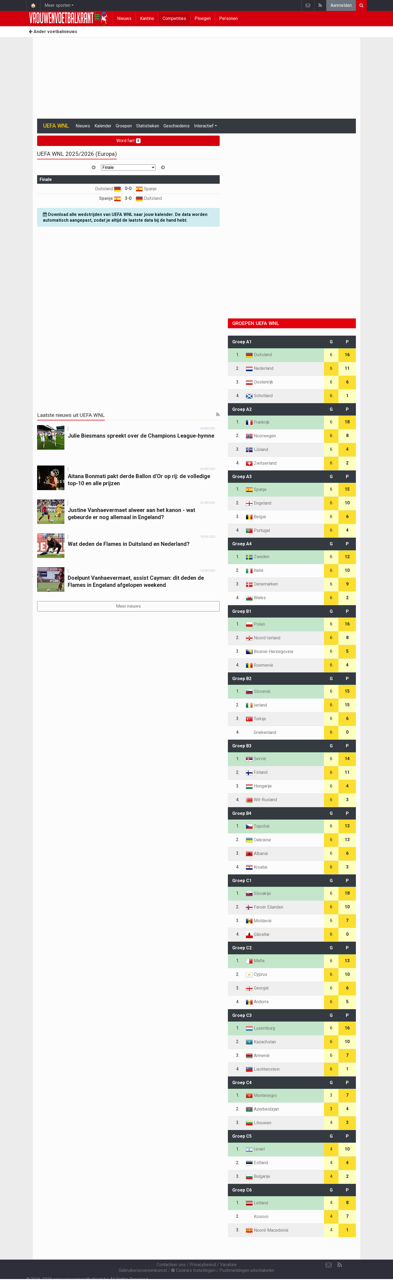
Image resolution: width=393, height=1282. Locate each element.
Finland (256, 772)
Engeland (258, 503)
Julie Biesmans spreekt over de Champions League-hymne (141, 435)
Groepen (124, 125)
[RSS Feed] (339, 1265)
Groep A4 (242, 543)
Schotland (259, 395)
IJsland (257, 449)
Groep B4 (241, 813)
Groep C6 (242, 1190)
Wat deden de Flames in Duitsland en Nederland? (129, 544)
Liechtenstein (263, 1069)
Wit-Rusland (261, 799)
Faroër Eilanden (264, 907)
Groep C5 (242, 1136)
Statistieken (147, 125)
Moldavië (259, 920)
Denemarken (262, 584)
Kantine (147, 18)
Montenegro (261, 1095)
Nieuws (124, 18)
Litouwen (258, 1122)
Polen (255, 624)
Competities (174, 18)
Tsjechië (258, 826)
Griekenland (261, 732)
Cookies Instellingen (193, 1270)
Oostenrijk (259, 382)
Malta (255, 960)
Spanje (146, 188)
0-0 (128, 188)
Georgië (257, 988)
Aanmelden (341, 5)
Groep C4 (242, 1082)
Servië (256, 758)
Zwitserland (261, 463)
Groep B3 (241, 745)
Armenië (258, 1055)
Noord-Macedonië (267, 1230)
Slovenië (258, 691)
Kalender (102, 125)
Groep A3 (242, 476)
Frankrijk (258, 422)
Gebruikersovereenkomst (143, 1270)
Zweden (257, 556)
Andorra (257, 1001)
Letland (257, 1202)
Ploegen (203, 18)
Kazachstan (261, 1041)
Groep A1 (242, 341)
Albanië (257, 853)
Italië (254, 570)
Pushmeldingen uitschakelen (246, 1270)
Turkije (256, 718)
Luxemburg (260, 1028)
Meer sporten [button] (57, 5)
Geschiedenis (176, 125)
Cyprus (256, 974)
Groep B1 (241, 611)
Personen (228, 18)
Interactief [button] (204, 125)
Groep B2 (241, 678)
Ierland (256, 705)
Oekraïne (258, 839)
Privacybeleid (203, 1264)
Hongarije (259, 786)
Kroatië (256, 867)
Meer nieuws (128, 606)
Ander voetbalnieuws (53, 31)
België (256, 516)
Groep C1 (242, 880)
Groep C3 (242, 1015)
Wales (256, 597)
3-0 (128, 198)
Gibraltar (258, 934)
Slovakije (258, 893)
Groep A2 (242, 409)
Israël (255, 1149)
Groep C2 (242, 947)
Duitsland (108, 188)
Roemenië (259, 665)
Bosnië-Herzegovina (269, 651)
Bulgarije (258, 1176)
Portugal (258, 530)
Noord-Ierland (263, 637)
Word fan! (128, 140)
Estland (257, 1162)
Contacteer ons (171, 1264)
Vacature (228, 1264)
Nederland (259, 368)
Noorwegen (261, 435)
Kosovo (257, 1216)
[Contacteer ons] (328, 1265)
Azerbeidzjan (262, 1109)
